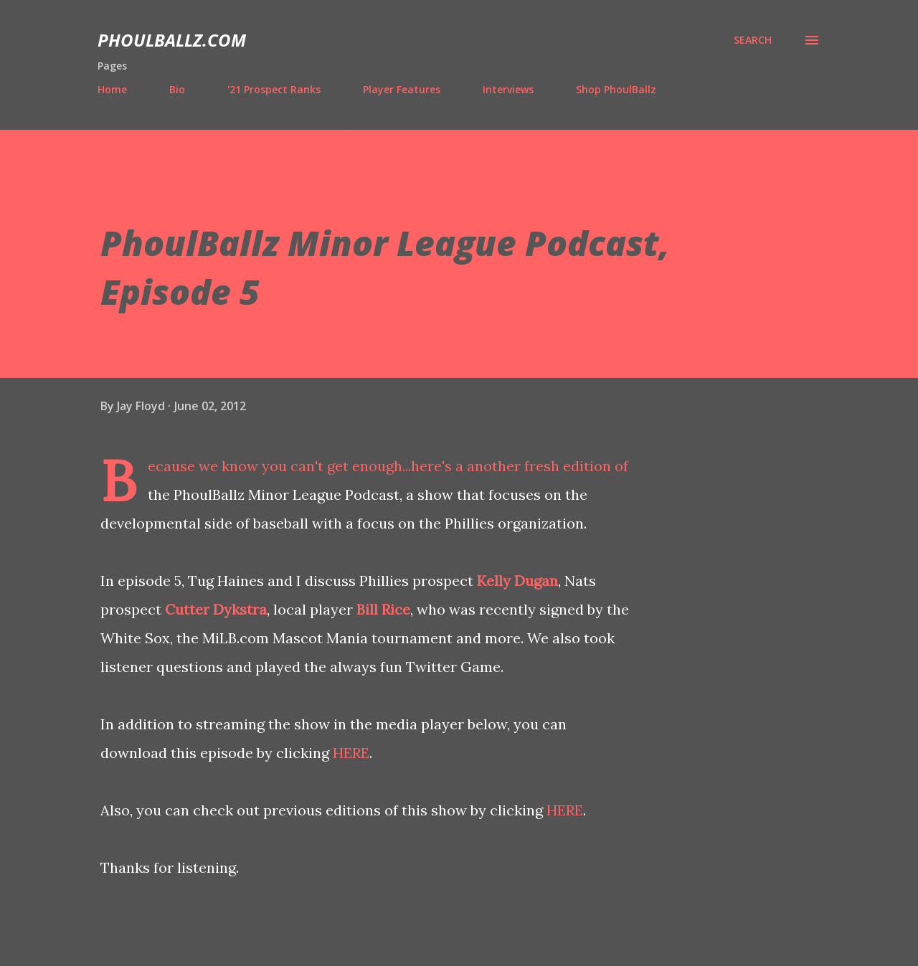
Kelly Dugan (517, 580)
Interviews (508, 89)
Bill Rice (383, 609)
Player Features (401, 89)
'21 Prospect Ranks (274, 89)
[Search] (753, 40)
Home (112, 89)
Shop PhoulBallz (616, 89)
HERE (351, 753)
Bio (177, 89)
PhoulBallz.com (172, 40)
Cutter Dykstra (216, 609)
